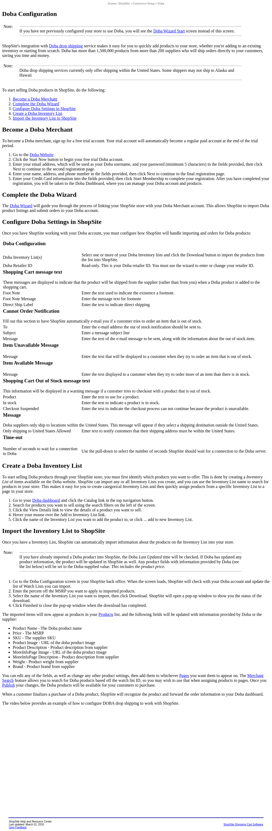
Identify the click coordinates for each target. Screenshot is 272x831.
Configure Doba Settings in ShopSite (44, 108)
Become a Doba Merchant (35, 99)
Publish (8, 685)
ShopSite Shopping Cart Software (243, 824)
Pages (184, 675)
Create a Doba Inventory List (37, 113)
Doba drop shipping (66, 46)
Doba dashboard (46, 500)
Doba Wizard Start (169, 31)
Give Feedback (18, 827)
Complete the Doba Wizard (36, 104)
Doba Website (42, 154)
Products (106, 614)
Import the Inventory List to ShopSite (44, 118)
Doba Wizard (21, 205)
